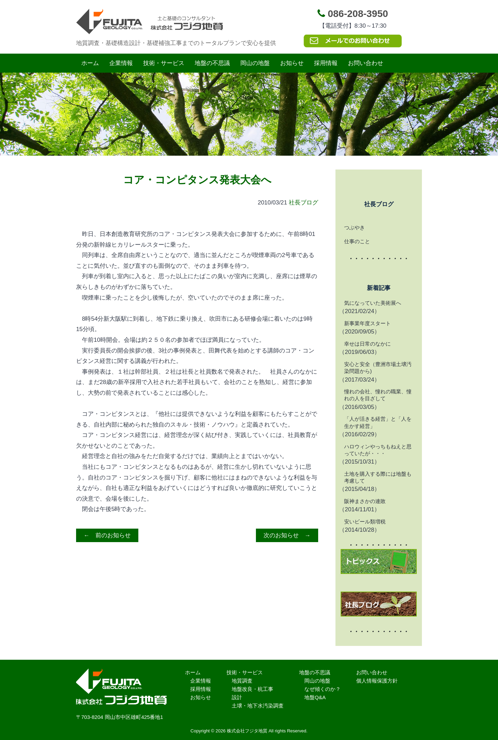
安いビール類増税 (365, 521)
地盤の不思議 (212, 63)
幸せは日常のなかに (367, 344)
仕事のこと (357, 241)
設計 (237, 697)
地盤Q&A (315, 697)
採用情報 (326, 63)
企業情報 (121, 63)
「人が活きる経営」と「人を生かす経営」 (378, 422)
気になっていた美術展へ (372, 303)
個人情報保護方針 (377, 681)
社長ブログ (303, 202)
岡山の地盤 (255, 63)
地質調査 (242, 681)
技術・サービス (163, 63)
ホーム (90, 63)
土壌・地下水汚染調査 (258, 706)
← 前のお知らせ (107, 535)
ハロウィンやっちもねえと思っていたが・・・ (378, 450)
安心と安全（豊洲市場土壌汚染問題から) (378, 367)
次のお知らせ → (287, 535)
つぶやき (354, 227)
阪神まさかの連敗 (365, 501)
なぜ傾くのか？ (322, 689)
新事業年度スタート (367, 323)
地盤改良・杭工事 (252, 689)
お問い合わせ (365, 63)
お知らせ (292, 63)
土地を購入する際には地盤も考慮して (378, 477)
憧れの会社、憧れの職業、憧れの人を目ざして (378, 395)
